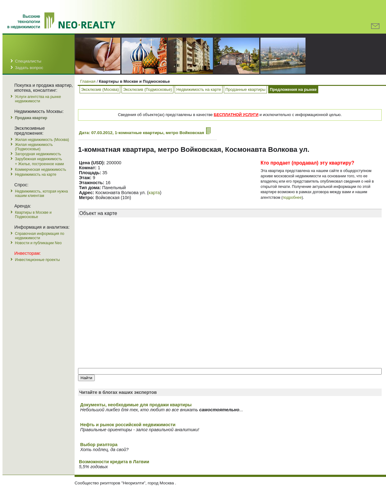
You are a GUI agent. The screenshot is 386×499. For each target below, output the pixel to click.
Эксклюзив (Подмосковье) (147, 89)
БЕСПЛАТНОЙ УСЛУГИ (236, 114)
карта (154, 192)
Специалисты (28, 61)
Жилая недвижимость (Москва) (42, 140)
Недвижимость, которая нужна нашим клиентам (41, 193)
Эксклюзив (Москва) (100, 89)
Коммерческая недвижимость (40, 169)
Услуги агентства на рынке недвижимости (38, 99)
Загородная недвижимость (38, 154)
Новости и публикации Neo (38, 243)
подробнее (292, 197)
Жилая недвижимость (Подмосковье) (34, 146)
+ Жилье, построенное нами (39, 164)
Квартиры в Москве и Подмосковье (33, 214)
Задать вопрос (29, 67)
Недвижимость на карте (35, 174)
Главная (87, 81)
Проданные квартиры (245, 89)
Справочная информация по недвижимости (39, 235)
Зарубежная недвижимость (38, 159)
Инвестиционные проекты (37, 260)
